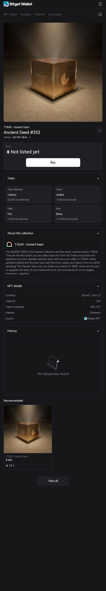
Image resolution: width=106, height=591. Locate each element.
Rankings (26, 14)
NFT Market (10, 14)
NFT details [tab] (53, 286)
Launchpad (54, 14)
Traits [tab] (53, 178)
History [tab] (53, 331)
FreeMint (40, 14)
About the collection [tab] (53, 233)
